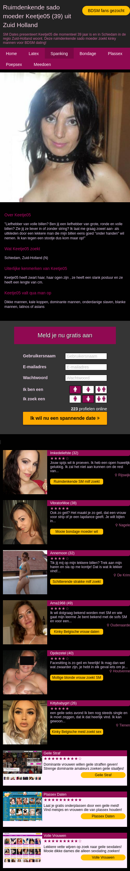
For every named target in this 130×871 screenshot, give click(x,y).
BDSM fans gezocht (106, 10)
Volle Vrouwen (103, 857)
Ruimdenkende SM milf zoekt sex (77, 482)
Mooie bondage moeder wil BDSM (76, 532)
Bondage (88, 53)
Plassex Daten (103, 816)
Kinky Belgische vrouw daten (76, 632)
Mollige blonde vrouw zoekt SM (76, 678)
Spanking (59, 53)
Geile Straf (103, 775)
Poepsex (14, 64)
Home (11, 53)
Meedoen (42, 64)
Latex (34, 53)
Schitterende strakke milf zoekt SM (76, 582)
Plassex (115, 53)
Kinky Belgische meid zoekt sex (76, 732)
